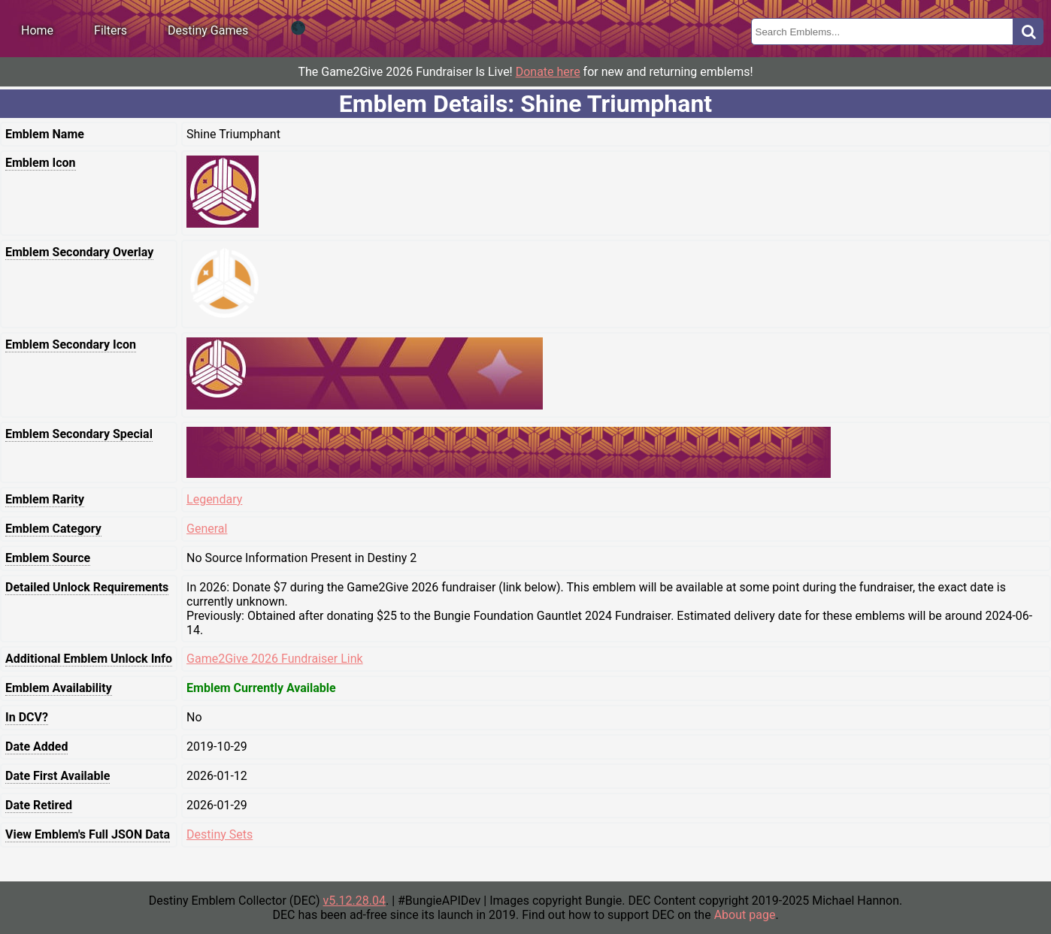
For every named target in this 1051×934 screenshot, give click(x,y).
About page (745, 915)
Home (37, 30)
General (206, 528)
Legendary (214, 499)
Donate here (548, 72)
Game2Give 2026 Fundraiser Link (274, 658)
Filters (110, 30)
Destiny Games (208, 30)
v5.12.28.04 (354, 900)
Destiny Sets (219, 834)
